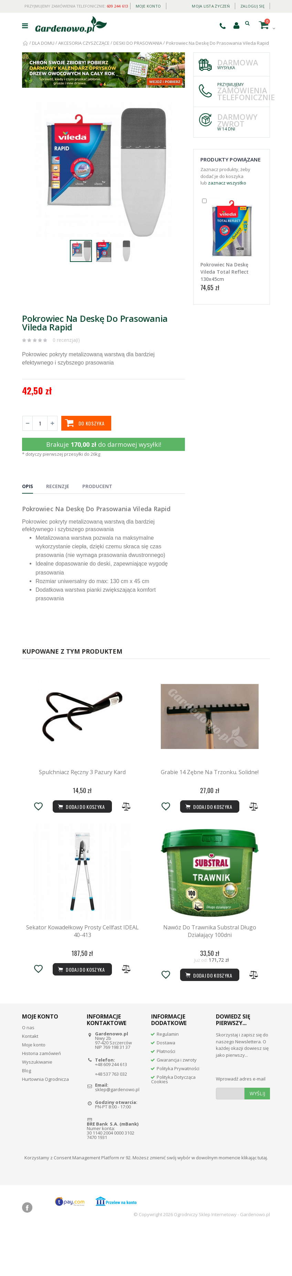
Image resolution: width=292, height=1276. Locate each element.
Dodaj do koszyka (208, 1020)
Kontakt (30, 1082)
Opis (27, 486)
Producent (97, 486)
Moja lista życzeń (211, 6)
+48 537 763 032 (111, 1120)
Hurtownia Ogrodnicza (45, 1125)
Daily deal (176, 4)
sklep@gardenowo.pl (117, 1135)
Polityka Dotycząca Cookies (173, 1125)
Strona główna (25, 43)
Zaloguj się (252, 6)
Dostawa (166, 1089)
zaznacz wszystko (227, 183)
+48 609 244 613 (111, 1110)
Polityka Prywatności (178, 1114)
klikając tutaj (254, 1204)
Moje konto (148, 6)
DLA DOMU (43, 43)
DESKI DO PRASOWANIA (137, 43)
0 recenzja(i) (66, 340)
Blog (26, 1117)
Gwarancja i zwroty (177, 1106)
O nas (28, 1074)
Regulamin (168, 1080)
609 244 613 (117, 6)
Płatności (166, 1097)
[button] (178, 107)
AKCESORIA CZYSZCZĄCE (84, 43)
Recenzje (57, 486)
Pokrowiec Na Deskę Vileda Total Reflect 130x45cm (224, 271)
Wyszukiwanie (37, 1108)
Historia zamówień (41, 1099)
